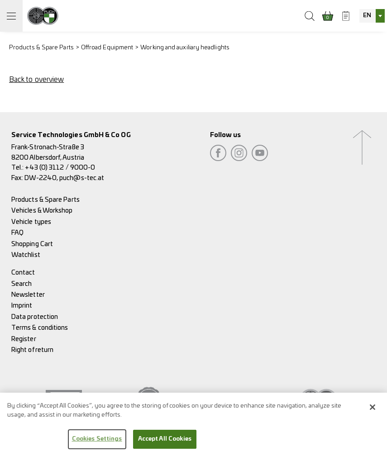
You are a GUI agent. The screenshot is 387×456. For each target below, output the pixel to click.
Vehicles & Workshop (42, 210)
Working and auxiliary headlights (184, 48)
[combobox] (372, 16)
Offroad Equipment (107, 48)
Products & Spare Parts (41, 48)
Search (21, 283)
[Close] (372, 412)
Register (23, 339)
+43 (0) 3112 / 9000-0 (60, 167)
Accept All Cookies (164, 444)
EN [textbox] (367, 16)
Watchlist (25, 255)
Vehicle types (31, 221)
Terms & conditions (39, 327)
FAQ (17, 232)
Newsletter (28, 294)
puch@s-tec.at (81, 178)
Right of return (32, 350)
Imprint (22, 305)
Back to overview (36, 79)
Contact (23, 272)
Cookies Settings (97, 444)
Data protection (34, 317)
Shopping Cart (32, 244)
